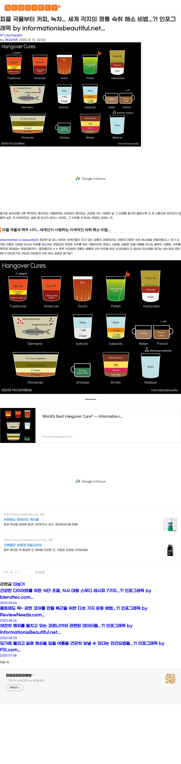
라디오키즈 (11, 40)
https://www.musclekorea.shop (25, 539)
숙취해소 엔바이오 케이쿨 (21, 520)
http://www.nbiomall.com (21, 514)
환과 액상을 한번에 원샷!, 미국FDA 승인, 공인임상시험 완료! (41, 524)
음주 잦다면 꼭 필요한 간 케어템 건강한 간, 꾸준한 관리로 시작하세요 (46, 550)
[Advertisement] (90, 178)
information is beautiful (18, 240)
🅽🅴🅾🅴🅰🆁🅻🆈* (32, 9)
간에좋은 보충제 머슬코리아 (23, 545)
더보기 (19, 584)
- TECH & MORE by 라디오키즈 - (26, 680)
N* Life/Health (11, 35)
